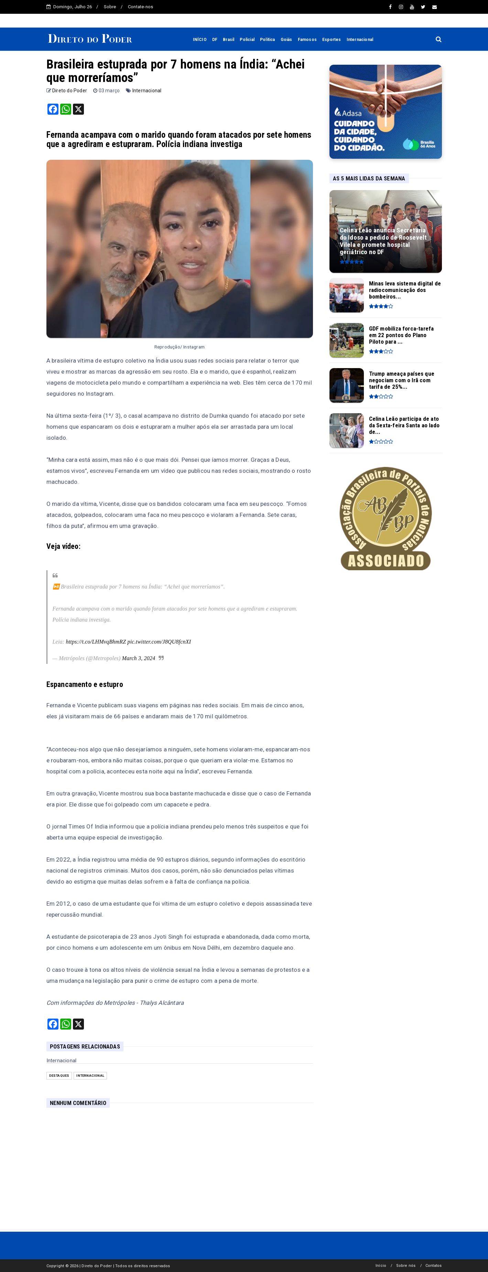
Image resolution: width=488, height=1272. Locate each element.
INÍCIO (200, 39)
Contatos (433, 1266)
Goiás (286, 39)
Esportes (331, 39)
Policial (247, 39)
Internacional (360, 39)
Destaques (59, 1075)
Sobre (110, 6)
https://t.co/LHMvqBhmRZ (96, 642)
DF (214, 39)
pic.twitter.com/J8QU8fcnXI (159, 642)
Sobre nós (406, 1266)
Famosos (307, 39)
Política (267, 39)
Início (381, 1266)
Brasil (228, 39)
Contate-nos (140, 6)
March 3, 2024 (138, 658)
